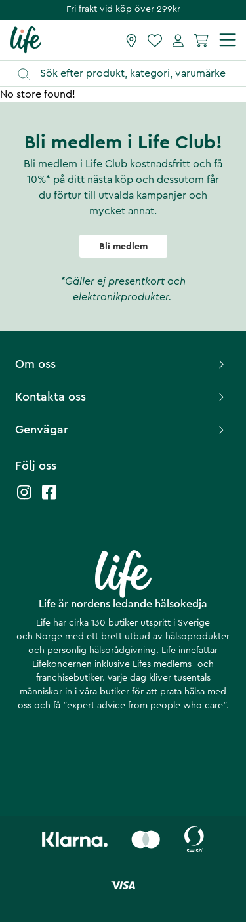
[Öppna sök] (129, 74)
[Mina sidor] (178, 40)
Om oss (121, 364)
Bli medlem (123, 246)
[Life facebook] (49, 499)
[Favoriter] (155, 40)
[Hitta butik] (131, 40)
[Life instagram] (24, 499)
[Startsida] (25, 39)
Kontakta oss (121, 397)
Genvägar (121, 429)
